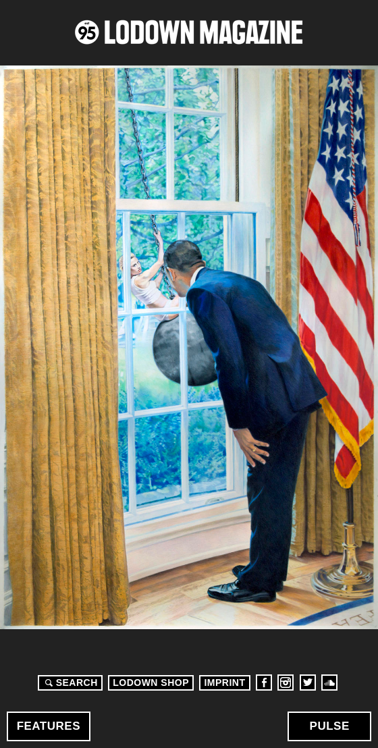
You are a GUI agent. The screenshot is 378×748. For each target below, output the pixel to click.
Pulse (330, 726)
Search (69, 682)
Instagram (285, 682)
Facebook (264, 682)
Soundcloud (329, 682)
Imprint (224, 682)
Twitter (308, 682)
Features (48, 726)
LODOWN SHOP (151, 682)
